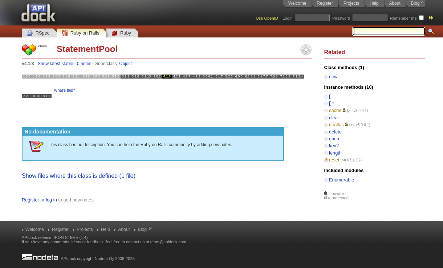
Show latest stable (55, 63)
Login (287, 18)
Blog (415, 3)
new (333, 76)
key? (334, 145)
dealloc (336, 124)
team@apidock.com (168, 242)
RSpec (38, 33)
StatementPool (87, 49)
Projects (351, 3)
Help (374, 3)
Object (125, 63)
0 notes (84, 63)
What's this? (64, 90)
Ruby (121, 33)
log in (51, 200)
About (394, 3)
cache (335, 110)
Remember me (403, 18)
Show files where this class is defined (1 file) (78, 176)
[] (330, 96)
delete (335, 132)
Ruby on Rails (80, 33)
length (335, 153)
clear (334, 117)
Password (341, 18)
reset (334, 160)
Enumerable (341, 180)
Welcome (297, 3)
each (334, 138)
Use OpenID (267, 18)
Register (325, 3)
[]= (331, 103)
